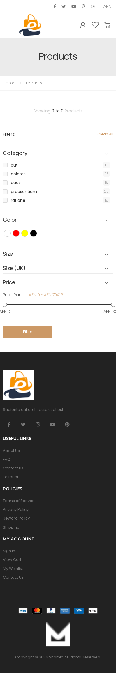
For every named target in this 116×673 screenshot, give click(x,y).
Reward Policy (16, 518)
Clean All (105, 134)
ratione (18, 200)
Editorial (10, 477)
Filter (27, 332)
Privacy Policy (16, 509)
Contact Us (13, 577)
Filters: (9, 134)
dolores (18, 174)
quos (16, 183)
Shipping (11, 527)
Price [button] (9, 283)
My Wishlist (13, 568)
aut (14, 165)
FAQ (6, 459)
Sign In (9, 551)
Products (33, 83)
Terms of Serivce (19, 501)
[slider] (5, 305)
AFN (107, 6)
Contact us (13, 468)
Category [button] (15, 153)
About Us (11, 450)
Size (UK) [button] (14, 268)
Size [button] (8, 254)
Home (9, 83)
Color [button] (10, 220)
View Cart (12, 559)
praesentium (24, 192)
